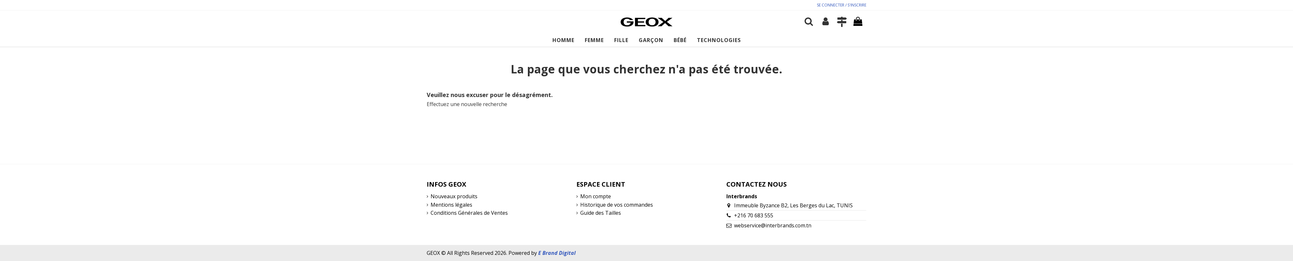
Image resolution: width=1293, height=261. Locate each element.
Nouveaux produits (454, 196)
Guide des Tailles (600, 213)
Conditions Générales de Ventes (469, 213)
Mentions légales (451, 205)
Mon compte (595, 196)
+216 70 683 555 (753, 215)
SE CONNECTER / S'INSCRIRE (841, 5)
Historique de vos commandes (616, 205)
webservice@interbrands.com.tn (772, 225)
